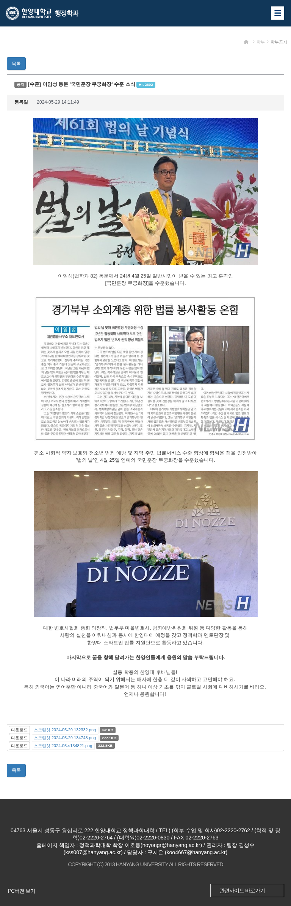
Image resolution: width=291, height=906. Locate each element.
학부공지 (279, 42)
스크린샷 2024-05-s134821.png (63, 745)
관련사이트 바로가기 (242, 890)
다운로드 (19, 730)
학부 (261, 42)
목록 (16, 63)
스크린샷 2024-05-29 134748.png (65, 737)
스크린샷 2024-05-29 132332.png (65, 730)
